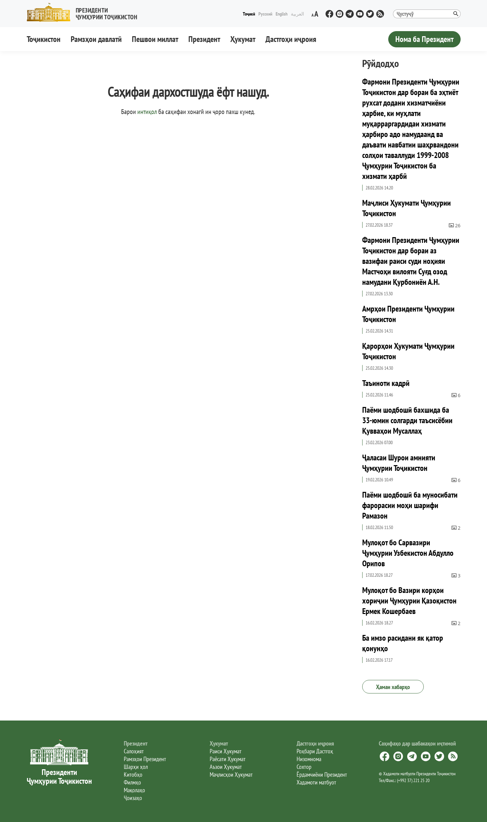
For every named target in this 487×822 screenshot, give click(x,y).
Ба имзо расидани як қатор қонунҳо (402, 643)
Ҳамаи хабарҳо (393, 687)
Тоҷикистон (44, 39)
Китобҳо (133, 774)
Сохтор (304, 767)
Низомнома (309, 759)
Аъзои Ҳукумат (226, 767)
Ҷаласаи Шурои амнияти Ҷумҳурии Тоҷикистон (398, 462)
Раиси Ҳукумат (225, 751)
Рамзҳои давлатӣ (96, 39)
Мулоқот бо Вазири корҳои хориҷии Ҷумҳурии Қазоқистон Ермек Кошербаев (409, 600)
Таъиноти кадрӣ (386, 383)
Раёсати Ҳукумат (228, 759)
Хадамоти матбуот (316, 782)
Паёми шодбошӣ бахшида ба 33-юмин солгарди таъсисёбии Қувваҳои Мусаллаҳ (407, 420)
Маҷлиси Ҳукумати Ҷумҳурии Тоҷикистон (406, 208)
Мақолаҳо (134, 790)
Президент (204, 39)
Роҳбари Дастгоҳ (315, 751)
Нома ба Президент (424, 39)
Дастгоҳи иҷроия (290, 39)
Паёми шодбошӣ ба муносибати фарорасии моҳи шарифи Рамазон (410, 505)
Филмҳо (132, 782)
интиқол (147, 111)
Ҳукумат (242, 39)
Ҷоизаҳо (133, 798)
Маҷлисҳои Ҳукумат (231, 774)
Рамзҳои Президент (145, 759)
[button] (85, 12)
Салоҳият (134, 751)
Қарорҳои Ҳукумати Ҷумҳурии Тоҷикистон (408, 351)
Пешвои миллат (155, 39)
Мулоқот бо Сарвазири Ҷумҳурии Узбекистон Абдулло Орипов (408, 553)
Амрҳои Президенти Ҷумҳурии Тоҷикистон (408, 313)
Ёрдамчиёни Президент (322, 774)
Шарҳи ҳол (136, 767)
